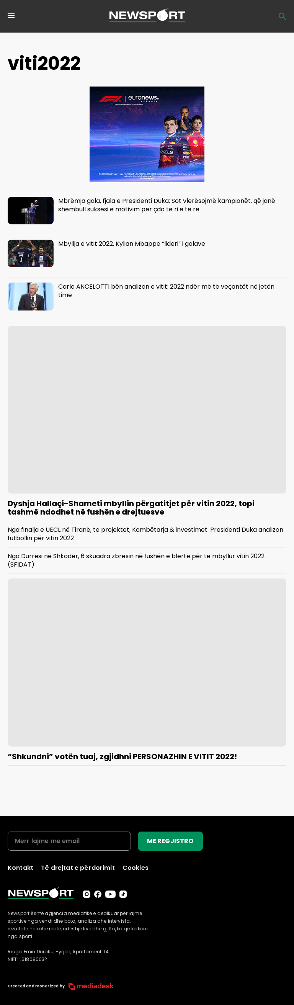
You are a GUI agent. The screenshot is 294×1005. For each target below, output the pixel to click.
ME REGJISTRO (170, 841)
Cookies (135, 867)
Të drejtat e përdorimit (78, 867)
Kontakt (20, 867)
